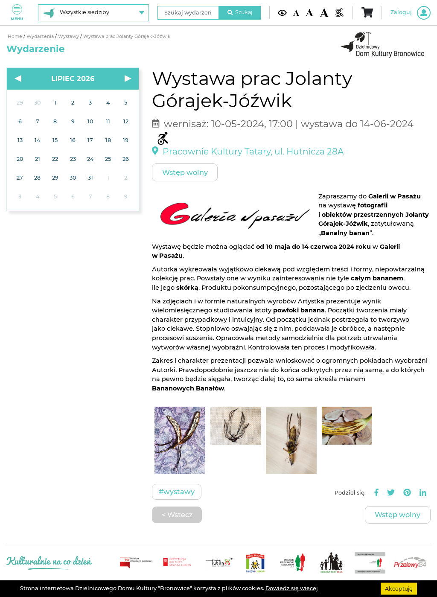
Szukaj (239, 12)
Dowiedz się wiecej (291, 588)
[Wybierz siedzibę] (93, 12)
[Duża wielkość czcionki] (324, 12)
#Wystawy (177, 491)
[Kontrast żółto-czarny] (282, 12)
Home (15, 36)
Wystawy (69, 36)
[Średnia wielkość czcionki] (309, 12)
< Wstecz (177, 514)
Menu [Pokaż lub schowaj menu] (17, 12)
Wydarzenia (40, 36)
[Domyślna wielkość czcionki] (296, 12)
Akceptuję (399, 588)
